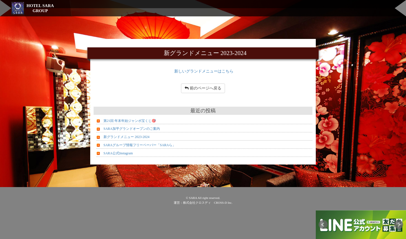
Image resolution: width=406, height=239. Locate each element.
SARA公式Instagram (118, 153)
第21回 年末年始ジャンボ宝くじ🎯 (129, 121)
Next (398, 224)
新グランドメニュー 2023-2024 (126, 137)
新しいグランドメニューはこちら (203, 71)
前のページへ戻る (203, 88)
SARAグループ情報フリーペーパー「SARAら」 (139, 145)
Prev (323, 224)
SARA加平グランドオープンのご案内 (131, 129)
